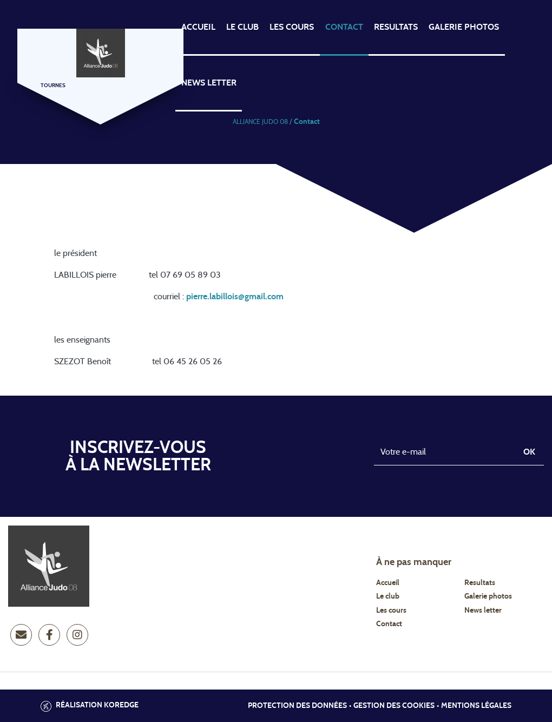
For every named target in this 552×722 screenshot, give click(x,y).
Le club (387, 596)
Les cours (292, 27)
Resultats (479, 583)
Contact (389, 624)
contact (344, 27)
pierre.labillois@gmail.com (235, 296)
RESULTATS (396, 27)
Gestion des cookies (394, 706)
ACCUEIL (198, 27)
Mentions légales (476, 706)
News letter (483, 610)
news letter (208, 82)
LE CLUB (242, 27)
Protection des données (297, 706)
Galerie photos (464, 27)
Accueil (387, 583)
